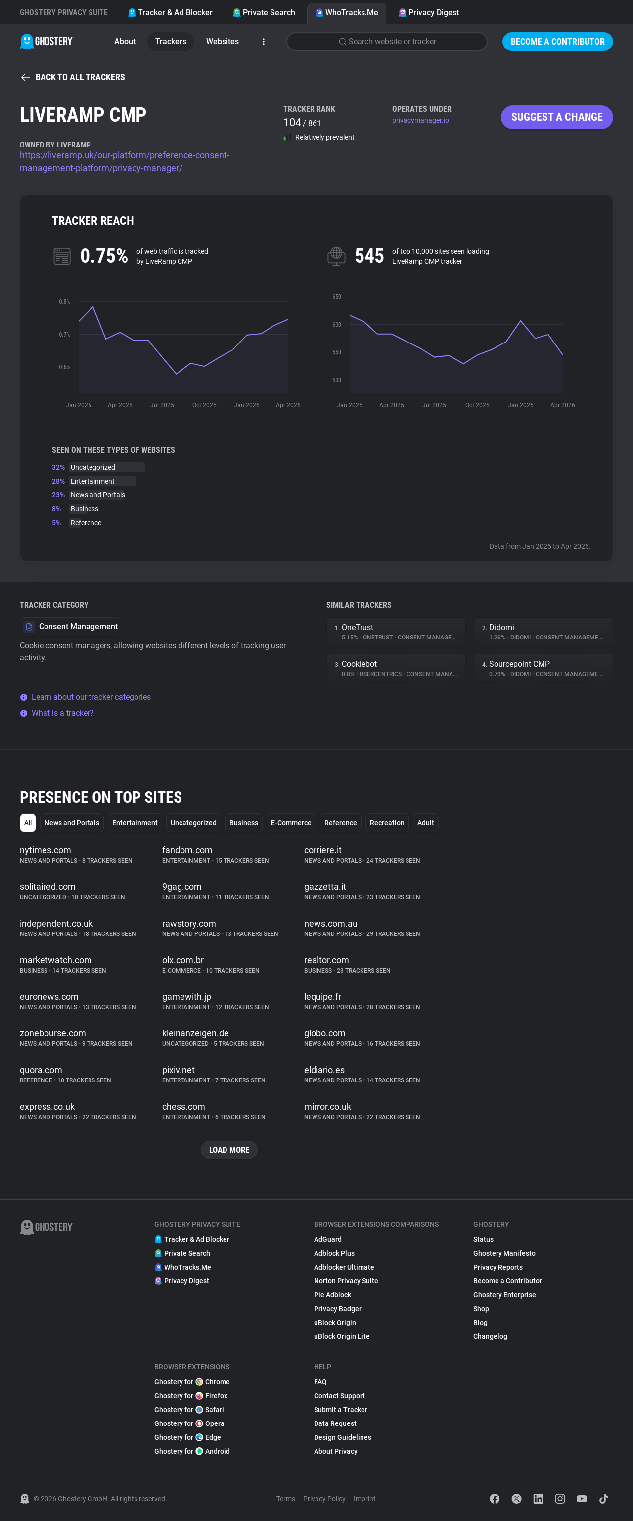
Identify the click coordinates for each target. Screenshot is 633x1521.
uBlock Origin (335, 1323)
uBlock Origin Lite (342, 1337)
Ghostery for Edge (187, 1438)
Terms (285, 1499)
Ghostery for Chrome (192, 1382)
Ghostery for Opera (189, 1424)
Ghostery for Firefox (190, 1396)
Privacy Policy (324, 1499)
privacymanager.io (420, 120)
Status (483, 1240)
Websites (222, 41)
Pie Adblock (332, 1295)
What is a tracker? (57, 713)
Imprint (365, 1499)
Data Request (335, 1424)
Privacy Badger (338, 1309)
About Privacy (336, 1452)
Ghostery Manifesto (504, 1254)
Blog (480, 1323)
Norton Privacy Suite (346, 1281)
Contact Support (339, 1396)
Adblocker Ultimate (344, 1268)
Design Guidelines (342, 1438)
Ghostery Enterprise (504, 1295)
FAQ (320, 1382)
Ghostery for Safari (189, 1410)
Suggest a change (557, 117)
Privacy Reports (498, 1268)
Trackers (170, 41)
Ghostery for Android (192, 1452)
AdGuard (328, 1240)
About (125, 41)
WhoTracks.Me (346, 12)
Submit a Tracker (340, 1410)
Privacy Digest (428, 12)
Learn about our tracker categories (85, 697)
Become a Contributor (558, 41)
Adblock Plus (334, 1254)
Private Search (263, 12)
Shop (481, 1309)
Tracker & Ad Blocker (170, 12)
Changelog (490, 1337)
